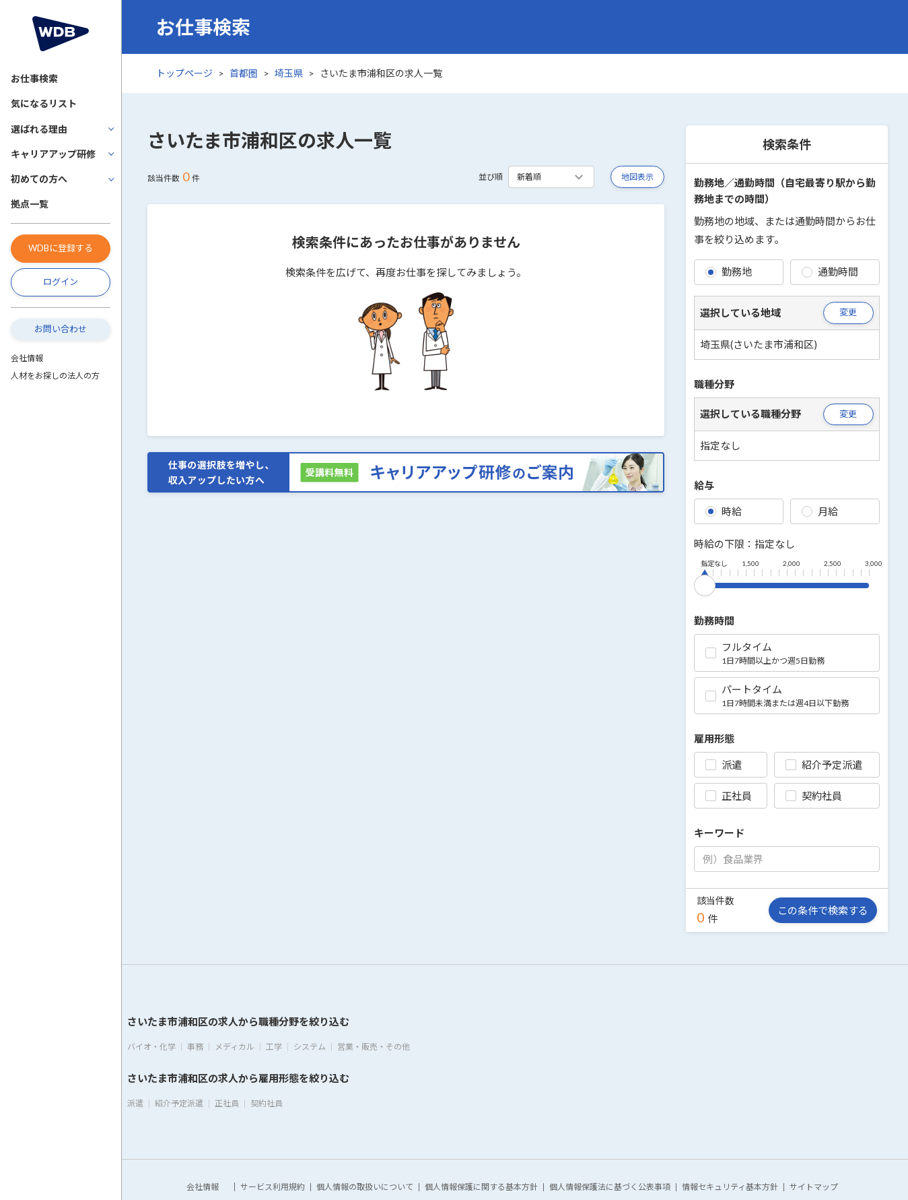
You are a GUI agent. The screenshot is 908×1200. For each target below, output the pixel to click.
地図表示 (637, 177)
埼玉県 (289, 73)
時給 (723, 511)
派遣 (723, 765)
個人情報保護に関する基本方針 (481, 1187)
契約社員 (813, 796)
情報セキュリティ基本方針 (730, 1187)
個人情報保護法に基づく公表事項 (609, 1187)
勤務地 (728, 271)
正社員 (728, 796)
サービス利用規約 (272, 1187)
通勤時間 (830, 271)
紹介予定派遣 (823, 765)
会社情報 (27, 358)
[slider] (704, 582)
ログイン (60, 281)
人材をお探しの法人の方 (55, 376)
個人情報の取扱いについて (364, 1187)
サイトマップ (814, 1187)
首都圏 (244, 73)
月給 (820, 511)
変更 (848, 312)
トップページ (184, 73)
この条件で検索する (822, 910)
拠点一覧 (29, 204)
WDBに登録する (60, 248)
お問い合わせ (60, 328)
